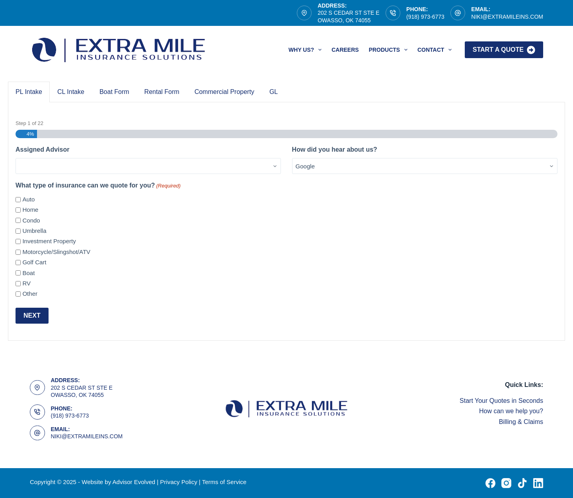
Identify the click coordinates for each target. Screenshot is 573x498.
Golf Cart (34, 262)
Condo (31, 220)
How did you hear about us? (334, 149)
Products (390, 50)
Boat (28, 273)
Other (29, 293)
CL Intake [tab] (70, 91)
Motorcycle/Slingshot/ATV (56, 251)
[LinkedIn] (538, 483)
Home (30, 209)
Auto (28, 199)
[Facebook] (490, 483)
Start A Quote (504, 50)
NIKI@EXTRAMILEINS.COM (507, 17)
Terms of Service (224, 481)
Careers (345, 50)
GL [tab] (273, 91)
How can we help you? (511, 411)
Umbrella (34, 230)
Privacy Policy (178, 481)
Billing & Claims (521, 421)
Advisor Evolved (135, 481)
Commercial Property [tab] (224, 91)
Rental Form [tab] (161, 91)
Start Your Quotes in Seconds (501, 400)
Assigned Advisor (42, 149)
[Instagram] (506, 483)
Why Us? (306, 50)
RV (26, 283)
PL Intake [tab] (29, 91)
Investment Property (49, 241)
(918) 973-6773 (425, 17)
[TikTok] (522, 483)
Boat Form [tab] (114, 91)
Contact (436, 50)
